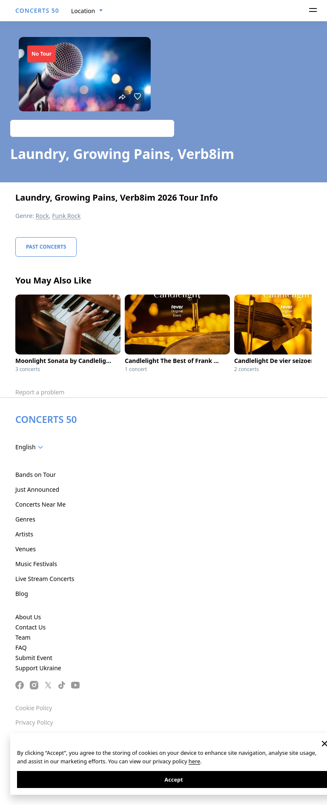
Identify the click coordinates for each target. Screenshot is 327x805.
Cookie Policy (33, 708)
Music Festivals (36, 564)
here (194, 761)
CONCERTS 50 (37, 10)
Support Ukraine (38, 668)
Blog (21, 594)
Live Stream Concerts (44, 579)
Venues (25, 549)
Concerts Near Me (40, 504)
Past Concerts (46, 246)
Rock (42, 216)
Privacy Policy (34, 722)
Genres (25, 519)
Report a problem (39, 392)
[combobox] (87, 11)
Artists (24, 534)
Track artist (92, 128)
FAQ (21, 647)
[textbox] (30, 447)
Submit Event (33, 658)
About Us (28, 617)
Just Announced (37, 489)
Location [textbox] (83, 11)
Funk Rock (66, 216)
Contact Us (30, 627)
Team (23, 637)
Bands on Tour (35, 475)
